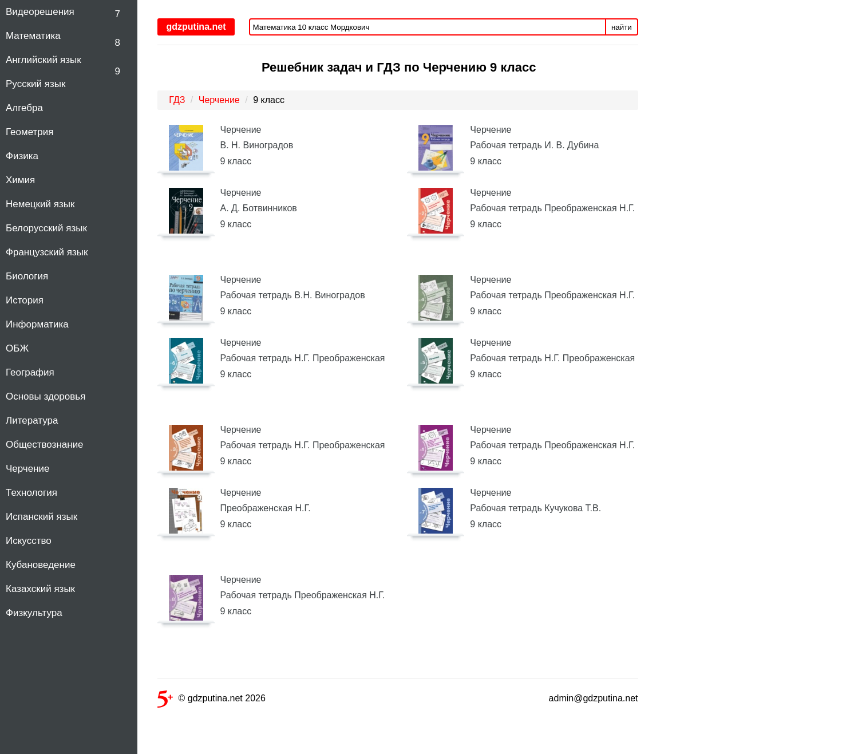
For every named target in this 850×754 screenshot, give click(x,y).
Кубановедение (41, 564)
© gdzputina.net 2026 (211, 700)
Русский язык (35, 83)
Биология (27, 276)
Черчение (28, 468)
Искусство (29, 540)
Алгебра (24, 107)
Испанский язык (41, 516)
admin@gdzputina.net (593, 698)
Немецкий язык (40, 204)
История (25, 300)
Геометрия (30, 132)
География (30, 372)
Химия (20, 180)
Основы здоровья (45, 396)
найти (621, 27)
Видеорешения (40, 11)
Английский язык (43, 59)
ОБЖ (17, 348)
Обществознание (45, 444)
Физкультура (34, 612)
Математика (33, 35)
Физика (22, 156)
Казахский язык (40, 588)
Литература (32, 420)
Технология (31, 492)
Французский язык (47, 252)
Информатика (37, 324)
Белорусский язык (46, 228)
